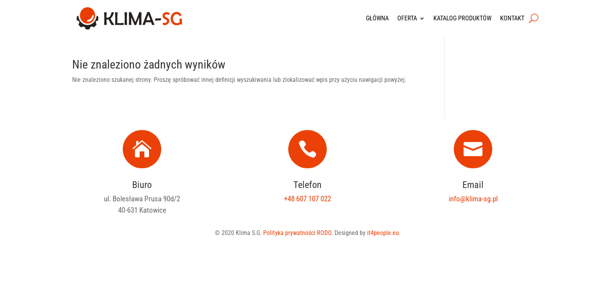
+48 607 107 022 (307, 198)
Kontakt (512, 18)
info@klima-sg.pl (473, 198)
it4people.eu (383, 233)
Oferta (407, 18)
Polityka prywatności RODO (297, 233)
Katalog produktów (462, 18)
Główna (377, 18)
